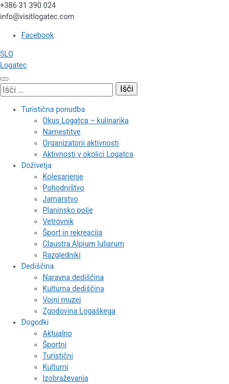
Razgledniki (61, 255)
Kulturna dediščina (73, 288)
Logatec (13, 65)
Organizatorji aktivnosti (81, 143)
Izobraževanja (65, 378)
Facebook (37, 35)
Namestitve (61, 131)
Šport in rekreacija (72, 232)
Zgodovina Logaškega (79, 311)
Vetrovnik (58, 221)
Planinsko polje (68, 210)
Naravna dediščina (73, 277)
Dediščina (37, 266)
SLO (6, 54)
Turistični (58, 355)
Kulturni (55, 367)
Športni (55, 344)
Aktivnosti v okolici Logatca (88, 154)
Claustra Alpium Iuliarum (83, 243)
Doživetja (36, 165)
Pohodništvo (63, 187)
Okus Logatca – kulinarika (86, 120)
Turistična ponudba (53, 109)
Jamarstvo (60, 199)
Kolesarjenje (63, 176)
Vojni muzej (62, 299)
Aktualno (57, 333)
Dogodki (34, 322)
